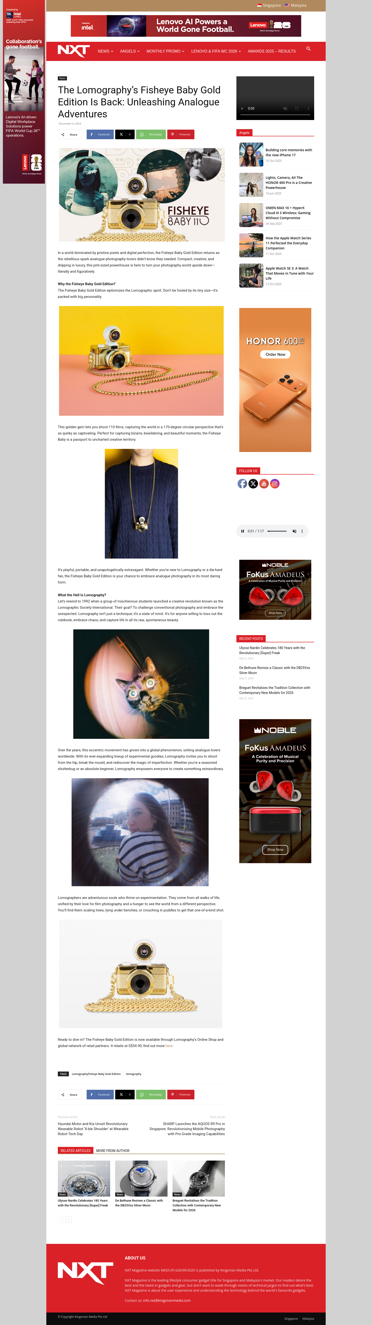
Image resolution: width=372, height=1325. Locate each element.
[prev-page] (61, 1220)
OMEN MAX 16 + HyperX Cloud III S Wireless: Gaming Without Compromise (288, 212)
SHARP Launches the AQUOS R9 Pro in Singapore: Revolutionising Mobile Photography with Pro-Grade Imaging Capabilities (187, 1129)
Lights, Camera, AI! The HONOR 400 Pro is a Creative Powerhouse (289, 182)
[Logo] (76, 51)
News (105, 51)
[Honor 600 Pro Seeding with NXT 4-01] (275, 450)
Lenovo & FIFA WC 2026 (216, 51)
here (169, 1046)
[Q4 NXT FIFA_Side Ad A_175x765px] (24, 182)
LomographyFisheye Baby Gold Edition (96, 1074)
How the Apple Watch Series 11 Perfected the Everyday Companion (288, 243)
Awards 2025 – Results (272, 51)
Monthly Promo (166, 51)
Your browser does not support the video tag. (275, 98)
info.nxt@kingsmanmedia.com (167, 1300)
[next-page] (69, 1220)
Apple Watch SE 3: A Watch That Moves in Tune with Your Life (290, 273)
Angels (130, 51)
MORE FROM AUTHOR (112, 1151)
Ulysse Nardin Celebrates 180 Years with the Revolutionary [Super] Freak (272, 650)
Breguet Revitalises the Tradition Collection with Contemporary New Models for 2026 (197, 1205)
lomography (133, 1074)
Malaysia (308, 1319)
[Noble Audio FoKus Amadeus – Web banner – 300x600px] (275, 862)
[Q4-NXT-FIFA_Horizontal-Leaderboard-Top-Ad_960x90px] (186, 35)
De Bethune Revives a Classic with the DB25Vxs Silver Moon (274, 670)
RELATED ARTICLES (75, 1151)
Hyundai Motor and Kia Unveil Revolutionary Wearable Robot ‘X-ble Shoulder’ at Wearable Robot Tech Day (93, 1129)
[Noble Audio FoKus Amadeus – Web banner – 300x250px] (275, 618)
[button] (308, 49)
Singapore (291, 1319)
